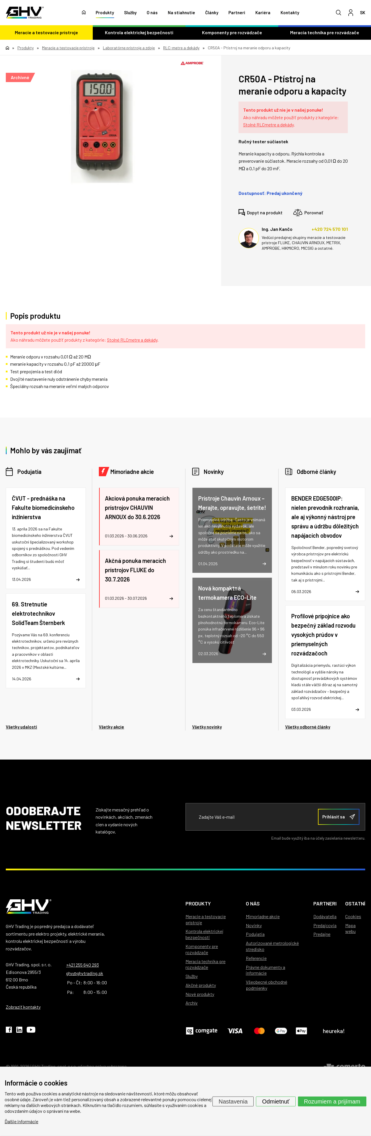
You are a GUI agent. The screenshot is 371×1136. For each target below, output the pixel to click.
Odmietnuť (275, 1101)
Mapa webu (350, 928)
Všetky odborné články (307, 726)
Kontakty (290, 13)
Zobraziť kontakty (23, 1007)
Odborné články (316, 471)
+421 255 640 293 (82, 964)
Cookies (353, 916)
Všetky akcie (111, 726)
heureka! (334, 1030)
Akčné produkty (201, 985)
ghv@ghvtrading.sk (84, 973)
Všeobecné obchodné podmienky (266, 985)
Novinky (214, 471)
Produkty (105, 13)
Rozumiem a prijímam (332, 1101)
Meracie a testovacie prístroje (46, 33)
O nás (152, 13)
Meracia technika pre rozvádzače (324, 33)
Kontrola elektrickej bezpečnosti (139, 33)
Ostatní (355, 903)
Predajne (321, 934)
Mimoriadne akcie (132, 471)
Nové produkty (200, 994)
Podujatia (29, 471)
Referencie (256, 958)
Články (211, 13)
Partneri (236, 13)
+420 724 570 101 (330, 229)
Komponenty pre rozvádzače (232, 33)
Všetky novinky (207, 726)
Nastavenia (233, 1101)
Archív (192, 1002)
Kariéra (262, 13)
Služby (130, 13)
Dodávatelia (325, 916)
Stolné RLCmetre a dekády (268, 124)
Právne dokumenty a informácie (265, 970)
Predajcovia (325, 925)
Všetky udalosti (21, 726)
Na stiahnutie (181, 13)
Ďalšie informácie (21, 1121)
